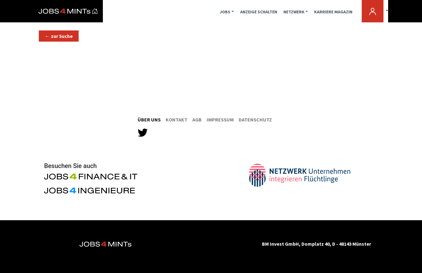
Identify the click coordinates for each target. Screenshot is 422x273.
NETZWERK (294, 12)
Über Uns (149, 119)
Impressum (220, 119)
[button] (59, 36)
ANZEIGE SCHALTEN (258, 12)
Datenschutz (255, 119)
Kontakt (176, 119)
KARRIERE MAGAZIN (333, 12)
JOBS (225, 12)
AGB (197, 119)
